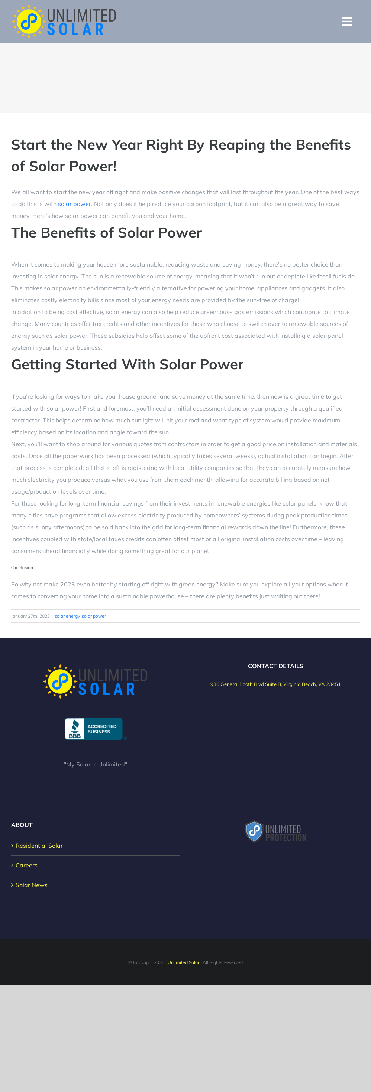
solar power (74, 203)
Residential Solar (39, 845)
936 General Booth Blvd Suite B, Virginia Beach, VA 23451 (275, 684)
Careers (27, 865)
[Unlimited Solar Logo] (64, 6)
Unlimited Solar (183, 962)
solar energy (67, 616)
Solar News (32, 885)
